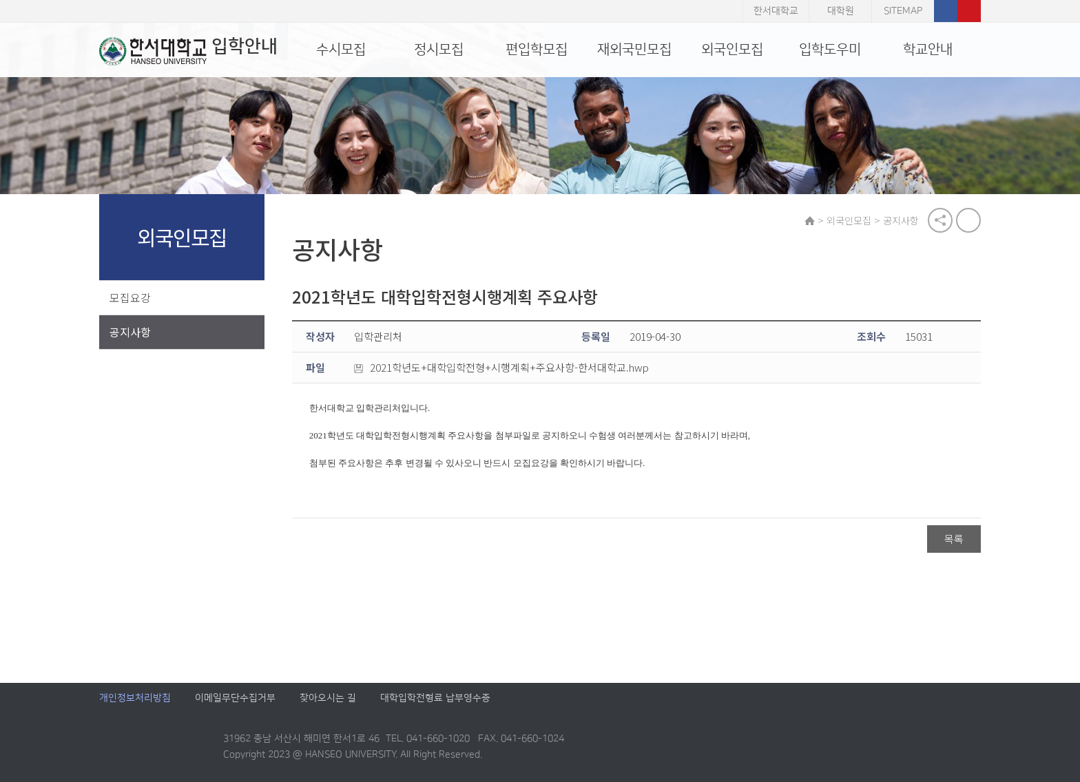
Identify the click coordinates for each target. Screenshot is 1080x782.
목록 (954, 539)
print (968, 220)
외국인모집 (732, 49)
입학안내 (188, 50)
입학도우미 (830, 49)
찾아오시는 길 (328, 698)
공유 (940, 220)
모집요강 (130, 297)
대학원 (840, 11)
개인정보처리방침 (135, 698)
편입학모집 (537, 49)
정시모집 (439, 49)
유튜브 (969, 11)
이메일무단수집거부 (235, 698)
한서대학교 (776, 11)
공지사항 (130, 332)
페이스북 (945, 11)
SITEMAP (903, 11)
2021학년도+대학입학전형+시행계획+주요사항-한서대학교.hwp (501, 367)
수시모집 (341, 49)
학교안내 (928, 49)
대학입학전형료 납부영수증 (435, 698)
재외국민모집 (634, 49)
